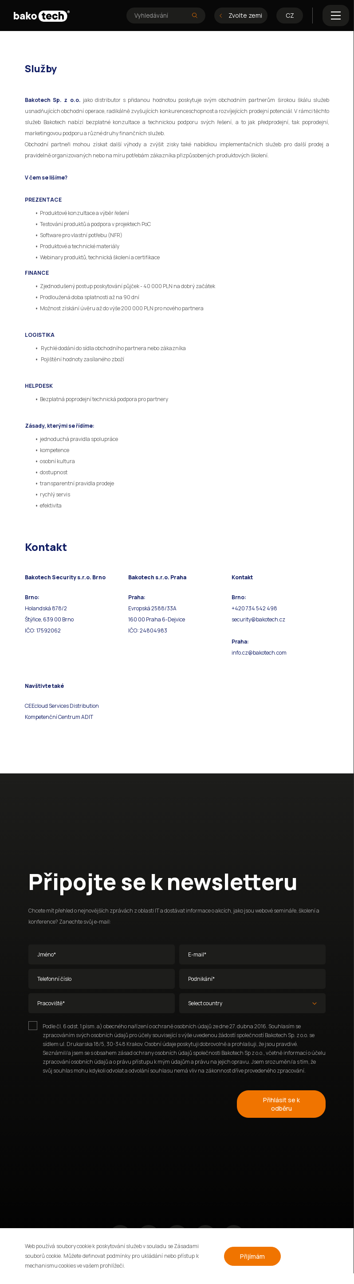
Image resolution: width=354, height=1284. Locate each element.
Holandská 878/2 (46, 608)
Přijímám (252, 1256)
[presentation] (95, 1102)
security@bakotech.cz (258, 619)
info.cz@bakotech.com (259, 652)
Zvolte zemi (241, 15)
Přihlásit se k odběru (281, 1104)
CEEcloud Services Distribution (62, 706)
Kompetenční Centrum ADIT (59, 717)
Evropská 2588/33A (152, 608)
